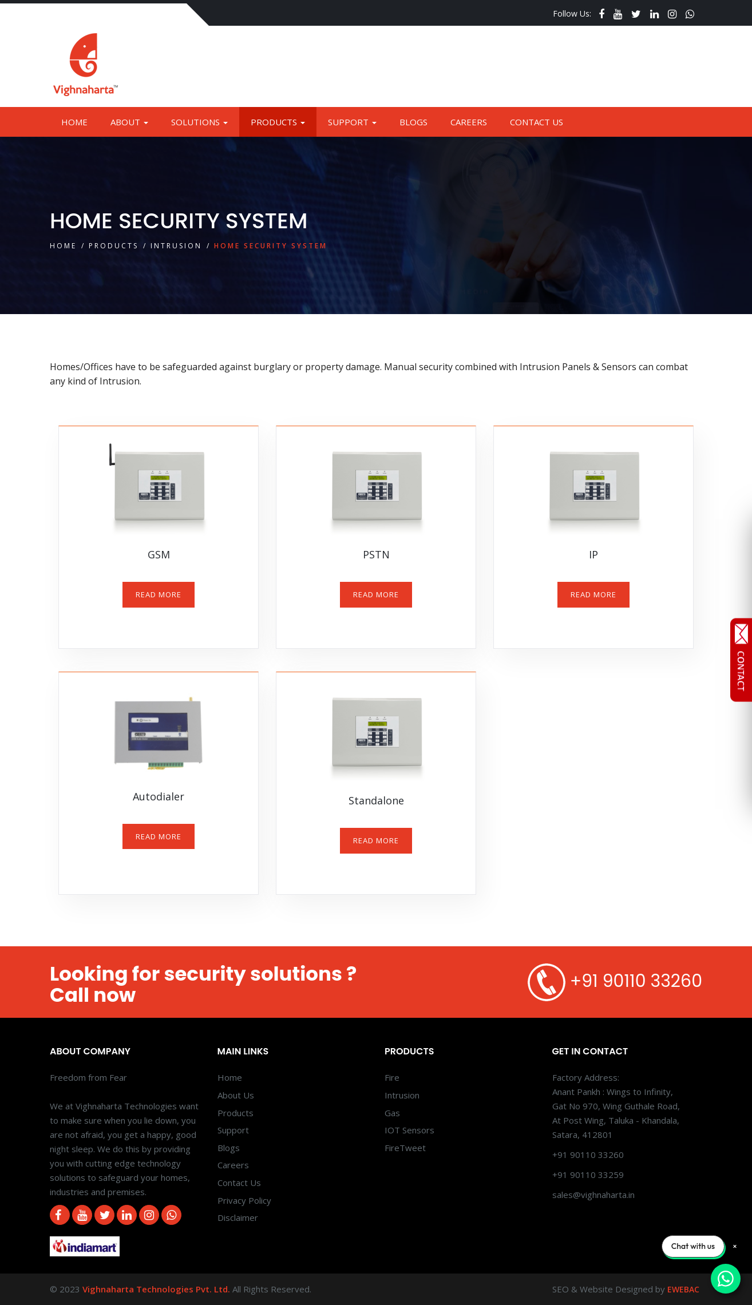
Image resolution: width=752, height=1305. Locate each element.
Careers (468, 122)
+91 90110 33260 (636, 981)
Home (74, 122)
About (129, 122)
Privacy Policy (244, 1200)
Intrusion (176, 246)
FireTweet (405, 1147)
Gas (392, 1112)
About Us (235, 1095)
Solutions (199, 122)
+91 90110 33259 (588, 1174)
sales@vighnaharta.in (593, 1194)
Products (278, 122)
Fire (392, 1077)
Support (352, 122)
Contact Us (536, 122)
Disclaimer (237, 1217)
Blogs (413, 122)
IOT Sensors (409, 1130)
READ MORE (158, 594)
